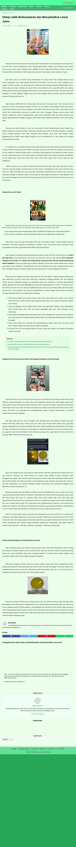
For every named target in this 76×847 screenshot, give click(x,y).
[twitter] (20, 782)
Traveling (13, 4)
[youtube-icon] (72, 1)
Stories (47, 4)
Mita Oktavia (64, 24)
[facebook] (8, 782)
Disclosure (43, 841)
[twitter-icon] (66, 1)
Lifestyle (40, 4)
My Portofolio (60, 841)
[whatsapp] (44, 782)
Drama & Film (23, 4)
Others (13, 7)
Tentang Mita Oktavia (23, 841)
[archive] (60, 68)
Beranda (5, 4)
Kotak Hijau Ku (51, 841)
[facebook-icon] (63, 1)
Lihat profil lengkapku (64, 42)
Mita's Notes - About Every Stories (40, 844)
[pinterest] (32, 782)
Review (32, 4)
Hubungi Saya (34, 841)
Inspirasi (5, 7)
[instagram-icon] (69, 1)
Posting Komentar (22, 24)
